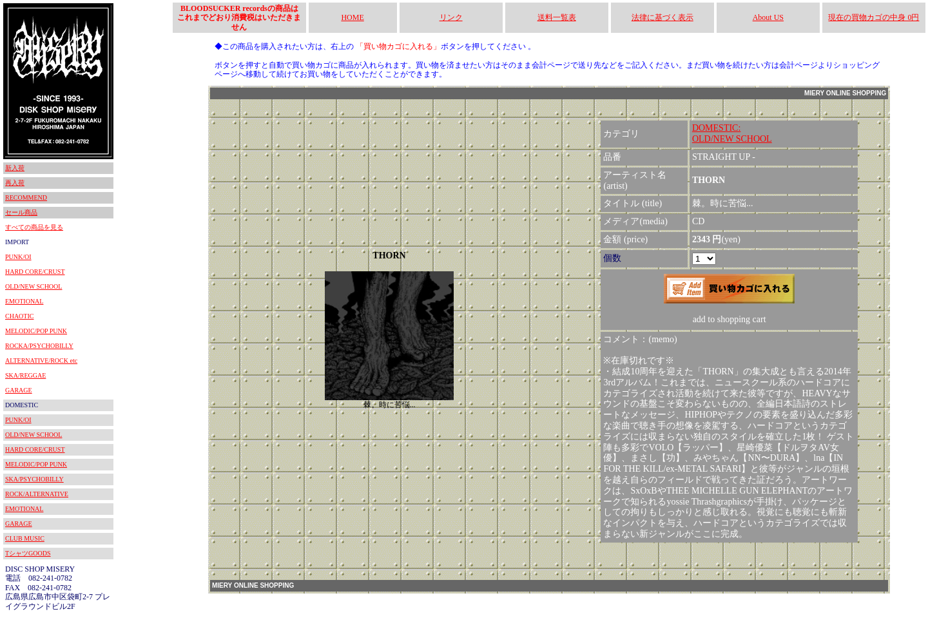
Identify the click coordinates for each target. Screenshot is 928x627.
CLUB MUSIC (24, 538)
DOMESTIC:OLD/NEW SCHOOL (732, 133)
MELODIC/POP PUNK (36, 330)
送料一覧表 (556, 17)
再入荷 (14, 182)
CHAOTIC (19, 316)
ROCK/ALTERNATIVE (36, 493)
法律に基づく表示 (662, 17)
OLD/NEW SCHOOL (33, 286)
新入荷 (14, 167)
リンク (451, 17)
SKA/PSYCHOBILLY (34, 479)
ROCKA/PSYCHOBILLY (39, 345)
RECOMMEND (26, 197)
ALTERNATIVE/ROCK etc (41, 360)
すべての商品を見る (34, 227)
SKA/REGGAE (25, 375)
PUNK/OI (18, 256)
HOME (352, 17)
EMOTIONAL (24, 301)
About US (768, 17)
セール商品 (21, 212)
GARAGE (18, 390)
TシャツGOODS (28, 553)
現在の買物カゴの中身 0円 (873, 17)
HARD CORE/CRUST (35, 271)
